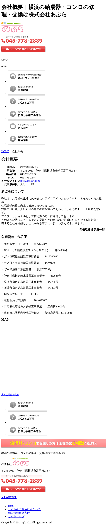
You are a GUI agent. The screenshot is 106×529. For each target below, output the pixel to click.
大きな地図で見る (10, 394)
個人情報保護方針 (19, 512)
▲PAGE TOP (9, 497)
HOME (5, 151)
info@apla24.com (30, 180)
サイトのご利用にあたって (24, 509)
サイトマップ (16, 516)
